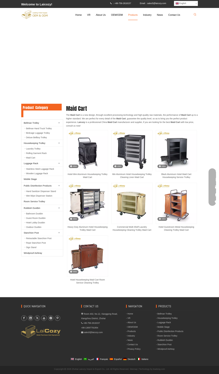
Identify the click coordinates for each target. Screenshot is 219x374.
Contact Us (133, 344)
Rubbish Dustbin (32, 208)
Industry (131, 336)
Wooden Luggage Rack (37, 173)
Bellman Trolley (31, 123)
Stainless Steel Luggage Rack (40, 169)
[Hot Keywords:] (195, 14)
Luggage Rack (31, 163)
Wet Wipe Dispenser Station (39, 196)
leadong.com (159, 369)
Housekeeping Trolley (34, 143)
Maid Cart (30, 157)
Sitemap (133, 369)
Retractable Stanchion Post (39, 238)
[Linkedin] (30, 318)
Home (130, 314)
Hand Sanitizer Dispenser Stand (41, 191)
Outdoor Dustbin (33, 227)
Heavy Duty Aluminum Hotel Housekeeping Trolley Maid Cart (88, 228)
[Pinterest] (57, 318)
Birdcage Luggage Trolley (38, 133)
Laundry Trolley (33, 149)
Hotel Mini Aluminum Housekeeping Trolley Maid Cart (87, 175)
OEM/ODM (133, 327)
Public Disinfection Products (38, 185)
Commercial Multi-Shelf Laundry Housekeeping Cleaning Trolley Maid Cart (132, 228)
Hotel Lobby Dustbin (35, 222)
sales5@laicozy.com (156, 3)
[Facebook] (24, 318)
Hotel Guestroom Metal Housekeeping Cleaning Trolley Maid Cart (176, 228)
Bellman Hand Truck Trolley (39, 128)
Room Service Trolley (34, 201)
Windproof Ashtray (33, 253)
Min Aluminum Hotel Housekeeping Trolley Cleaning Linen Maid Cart (132, 175)
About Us (132, 322)
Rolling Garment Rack (36, 153)
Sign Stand (31, 247)
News (130, 340)
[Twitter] (37, 318)
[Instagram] (50, 318)
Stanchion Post (31, 232)
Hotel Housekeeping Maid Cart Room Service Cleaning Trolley (87, 281)
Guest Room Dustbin (36, 218)
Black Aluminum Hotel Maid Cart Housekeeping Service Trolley (176, 175)
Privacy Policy (134, 349)
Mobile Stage (30, 179)
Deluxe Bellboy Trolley (36, 137)
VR (129, 318)
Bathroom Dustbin (34, 213)
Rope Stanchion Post (36, 243)
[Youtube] (44, 318)
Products (132, 331)
